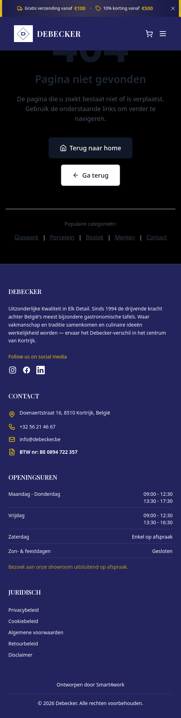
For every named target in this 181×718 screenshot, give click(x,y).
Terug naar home (90, 148)
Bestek (94, 237)
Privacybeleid (23, 610)
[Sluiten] (173, 8)
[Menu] (163, 33)
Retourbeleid (23, 643)
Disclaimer (20, 654)
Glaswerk (26, 237)
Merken (125, 237)
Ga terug (90, 175)
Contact (156, 237)
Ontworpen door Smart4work (90, 684)
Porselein (62, 237)
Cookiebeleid (23, 621)
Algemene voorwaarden (35, 632)
